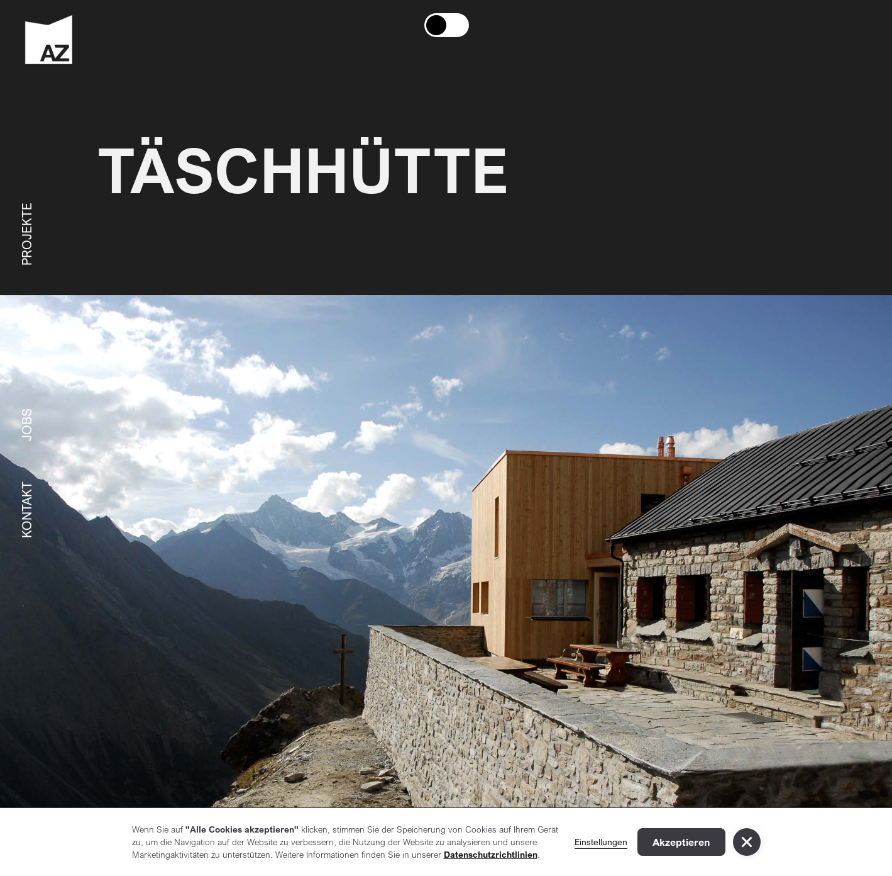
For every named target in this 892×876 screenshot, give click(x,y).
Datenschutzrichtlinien (490, 854)
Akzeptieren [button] (681, 842)
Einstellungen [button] (601, 841)
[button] (747, 842)
